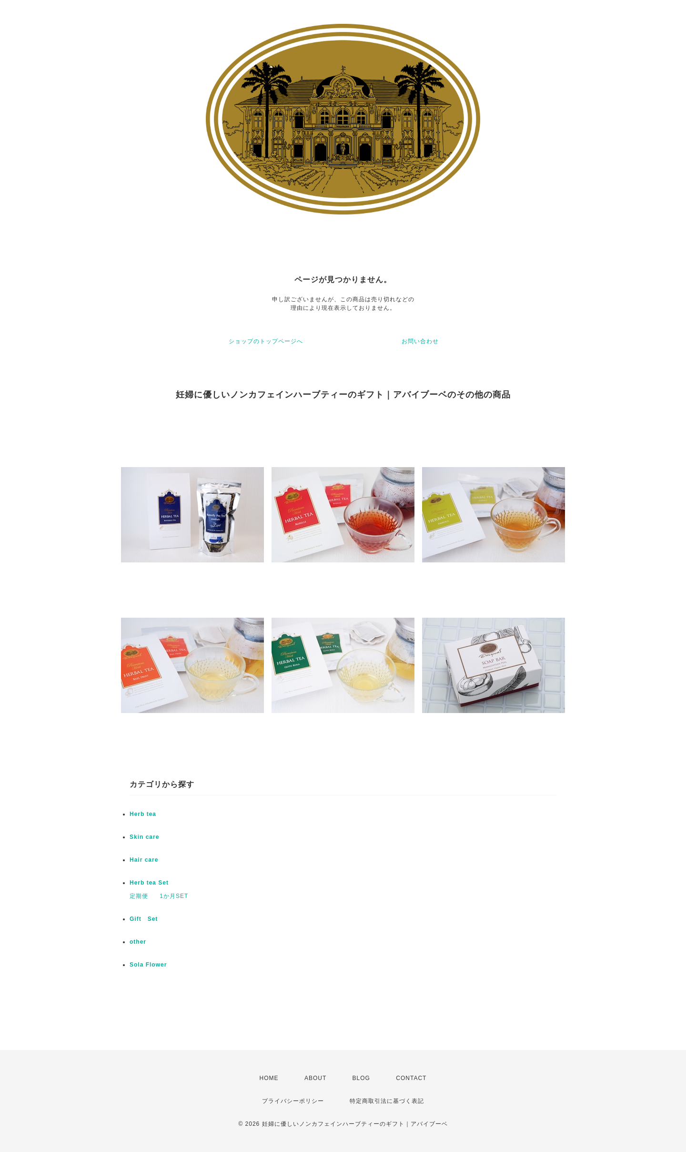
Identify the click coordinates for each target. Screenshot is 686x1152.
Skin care (144, 837)
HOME (269, 1078)
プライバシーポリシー (293, 1101)
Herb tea (143, 814)
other (138, 941)
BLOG (361, 1078)
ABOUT (315, 1078)
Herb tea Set (149, 882)
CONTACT (411, 1078)
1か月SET (174, 896)
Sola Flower (148, 964)
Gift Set (144, 919)
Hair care (144, 859)
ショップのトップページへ (266, 341)
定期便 (139, 896)
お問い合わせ (420, 341)
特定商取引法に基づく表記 (387, 1101)
